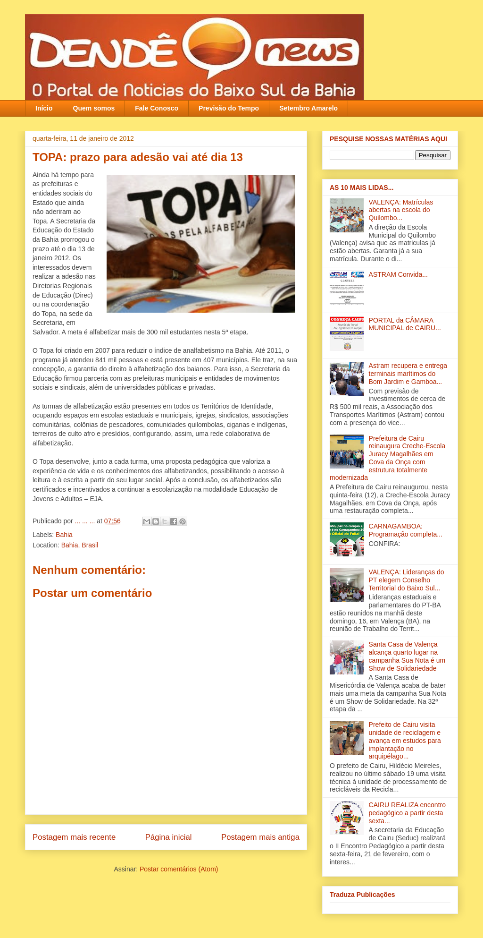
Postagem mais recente (74, 837)
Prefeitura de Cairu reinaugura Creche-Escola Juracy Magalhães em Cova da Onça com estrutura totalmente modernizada (387, 458)
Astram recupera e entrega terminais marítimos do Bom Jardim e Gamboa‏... (408, 373)
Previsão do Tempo (229, 108)
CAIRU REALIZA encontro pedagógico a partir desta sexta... (407, 813)
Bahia (64, 534)
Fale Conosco (156, 108)
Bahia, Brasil (80, 545)
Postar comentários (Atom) (179, 869)
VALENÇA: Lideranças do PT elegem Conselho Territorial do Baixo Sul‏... (406, 580)
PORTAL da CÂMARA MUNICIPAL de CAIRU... (405, 324)
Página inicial (168, 837)
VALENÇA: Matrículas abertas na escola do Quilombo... (401, 210)
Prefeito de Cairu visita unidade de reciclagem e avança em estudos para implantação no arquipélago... (405, 740)
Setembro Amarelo (308, 108)
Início (44, 108)
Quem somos (94, 108)
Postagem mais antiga (260, 837)
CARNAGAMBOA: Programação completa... (405, 530)
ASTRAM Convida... (398, 274)
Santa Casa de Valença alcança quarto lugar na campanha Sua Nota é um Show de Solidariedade (407, 656)
